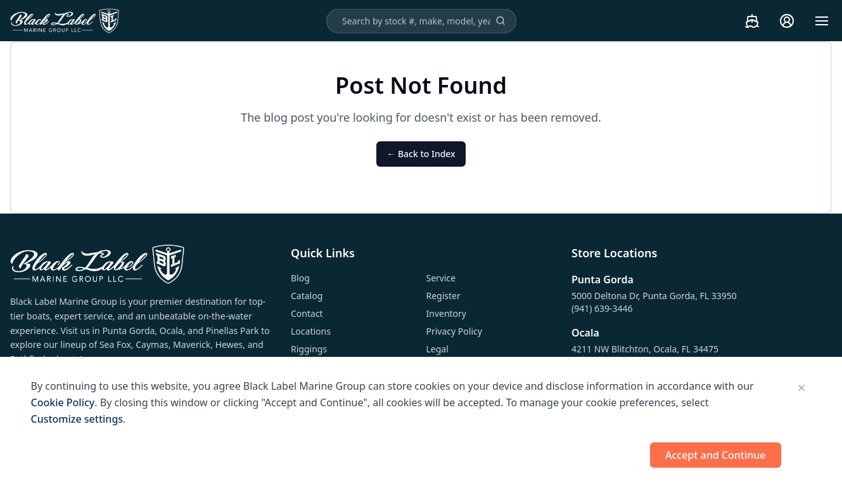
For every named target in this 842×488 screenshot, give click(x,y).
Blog (300, 278)
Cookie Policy (63, 402)
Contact (307, 313)
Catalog (306, 296)
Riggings (309, 349)
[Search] (500, 21)
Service (441, 278)
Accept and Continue (715, 455)
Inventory (446, 313)
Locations (311, 331)
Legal (437, 349)
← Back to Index (420, 154)
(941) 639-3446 (602, 308)
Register (443, 296)
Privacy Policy (454, 331)
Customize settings (77, 419)
